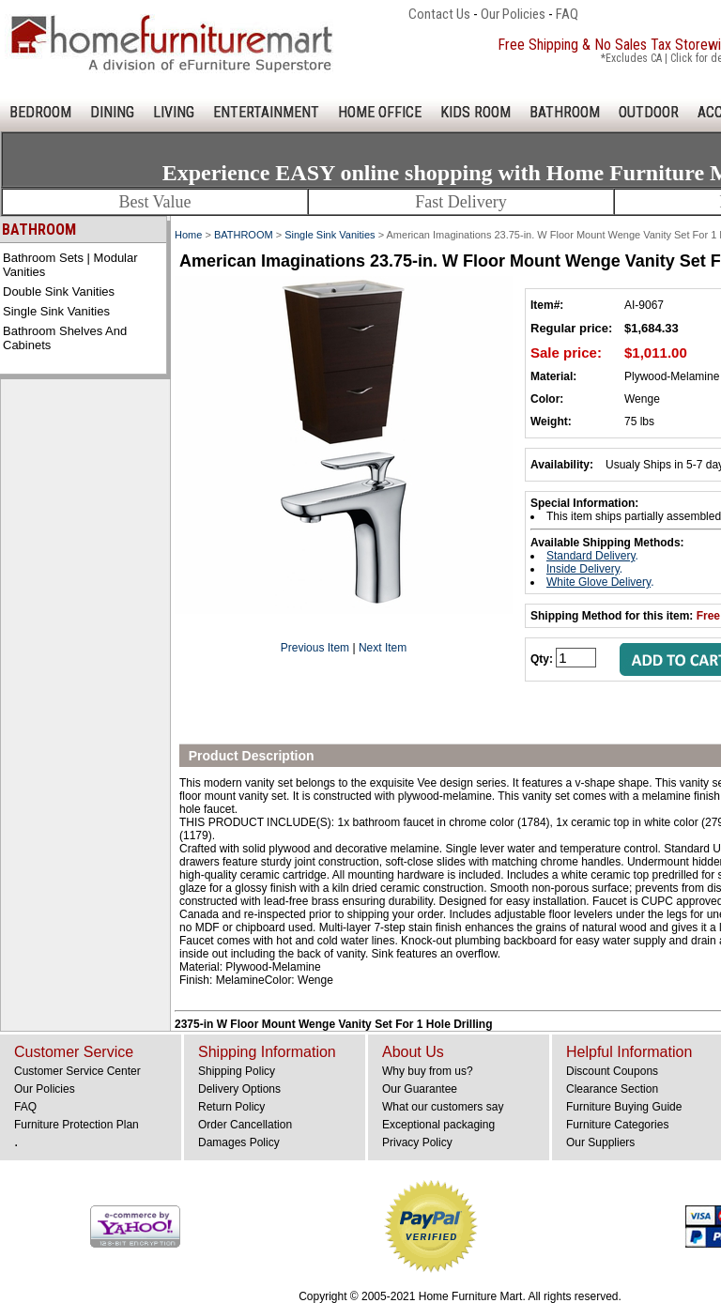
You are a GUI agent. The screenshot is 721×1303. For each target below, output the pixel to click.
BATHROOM (564, 112)
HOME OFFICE (380, 112)
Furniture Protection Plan (76, 1124)
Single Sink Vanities (56, 311)
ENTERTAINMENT (266, 112)
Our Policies (513, 14)
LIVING (173, 112)
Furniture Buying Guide (624, 1106)
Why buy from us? (427, 1071)
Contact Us (439, 14)
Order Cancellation (245, 1124)
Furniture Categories (617, 1124)
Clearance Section (612, 1089)
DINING (112, 112)
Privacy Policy (417, 1142)
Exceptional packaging (438, 1124)
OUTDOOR (649, 112)
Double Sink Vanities (59, 291)
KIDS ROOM (475, 112)
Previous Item (315, 647)
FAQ (567, 14)
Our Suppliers (600, 1142)
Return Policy (231, 1106)
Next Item (383, 647)
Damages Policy (239, 1142)
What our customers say (442, 1106)
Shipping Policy (236, 1071)
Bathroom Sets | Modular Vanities (70, 265)
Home (188, 234)
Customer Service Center (77, 1071)
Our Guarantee (419, 1089)
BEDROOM (40, 112)
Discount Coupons (612, 1071)
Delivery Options (239, 1089)
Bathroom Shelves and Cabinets (65, 338)
